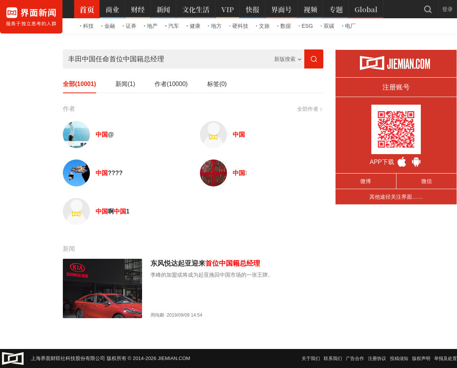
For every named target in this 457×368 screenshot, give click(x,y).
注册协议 (377, 358)
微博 (365, 181)
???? (109, 173)
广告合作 (355, 358)
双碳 (327, 26)
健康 (193, 26)
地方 (215, 26)
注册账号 (396, 87)
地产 (151, 26)
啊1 (112, 211)
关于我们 (311, 358)
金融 (108, 26)
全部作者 (309, 109)
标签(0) (217, 84)
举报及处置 (445, 358)
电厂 (349, 26)
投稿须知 (399, 358)
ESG (306, 26)
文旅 (263, 26)
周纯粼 (157, 315)
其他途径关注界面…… (396, 197)
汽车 (172, 26)
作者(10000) (171, 84)
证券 (129, 26)
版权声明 (421, 358)
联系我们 (333, 358)
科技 (87, 26)
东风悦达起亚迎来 (205, 263)
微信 (426, 181)
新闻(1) (125, 84)
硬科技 (238, 26)
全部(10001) (79, 84)
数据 (284, 26)
